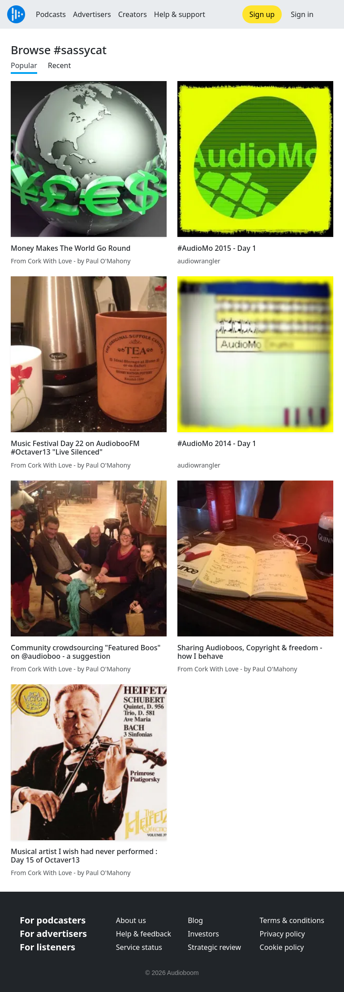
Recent (59, 65)
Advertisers (92, 14)
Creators (132, 14)
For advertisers (53, 934)
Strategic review (214, 947)
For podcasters (53, 920)
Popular (24, 65)
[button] (329, 14)
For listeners (47, 947)
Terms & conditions (292, 920)
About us (131, 920)
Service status (139, 947)
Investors (203, 934)
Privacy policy (282, 934)
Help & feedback (143, 934)
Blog (195, 920)
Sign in (302, 14)
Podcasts (51, 14)
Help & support (179, 14)
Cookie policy (282, 947)
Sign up (262, 14)
